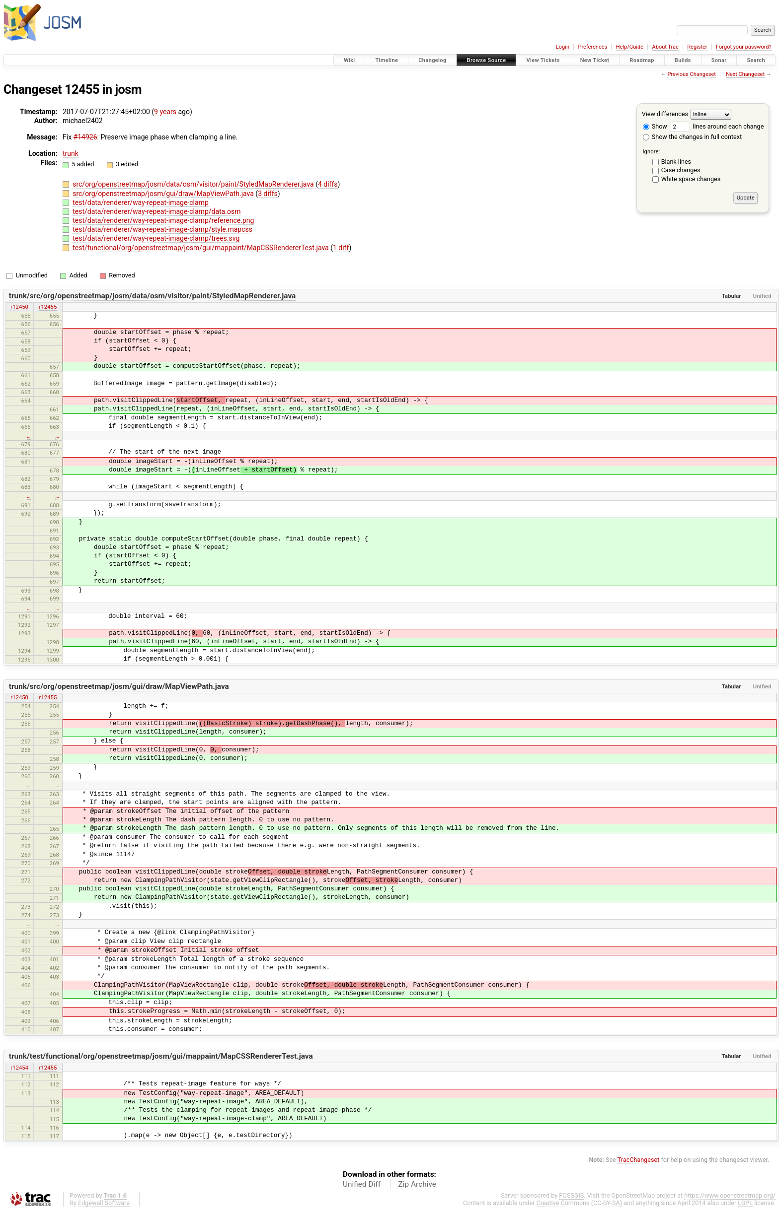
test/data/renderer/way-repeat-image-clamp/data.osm (156, 211)
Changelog (432, 60)
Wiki (349, 60)
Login (562, 47)
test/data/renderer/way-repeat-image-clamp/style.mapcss (162, 229)
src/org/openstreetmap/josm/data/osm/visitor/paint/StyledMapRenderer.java (194, 184)
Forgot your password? (744, 47)
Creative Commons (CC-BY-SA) (580, 1203)
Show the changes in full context (692, 136)
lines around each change (717, 126)
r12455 (48, 306)
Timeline (386, 60)
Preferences (592, 47)
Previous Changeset (691, 74)
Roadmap (641, 60)
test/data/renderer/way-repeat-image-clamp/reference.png (163, 220)
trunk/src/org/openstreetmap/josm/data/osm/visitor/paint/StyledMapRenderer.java (152, 295)
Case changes (681, 170)
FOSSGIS (571, 1195)
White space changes (691, 179)
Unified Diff (362, 1184)
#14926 (85, 137)
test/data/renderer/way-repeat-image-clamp (141, 202)
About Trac (665, 47)
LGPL (745, 1203)
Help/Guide (629, 47)
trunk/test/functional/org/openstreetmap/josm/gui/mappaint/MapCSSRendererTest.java (161, 1056)
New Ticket (595, 60)
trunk (70, 153)
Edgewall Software (104, 1203)
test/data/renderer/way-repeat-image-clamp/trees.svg (156, 238)
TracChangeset (639, 1159)
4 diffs (328, 184)
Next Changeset (745, 74)
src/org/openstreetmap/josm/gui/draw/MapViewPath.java (164, 194)
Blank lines (676, 161)
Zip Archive (417, 1184)
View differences (665, 114)
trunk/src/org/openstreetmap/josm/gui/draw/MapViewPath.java (119, 686)
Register (697, 47)
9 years (165, 112)
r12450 (19, 306)
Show (655, 126)
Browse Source (486, 60)
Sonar (719, 60)
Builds (683, 60)
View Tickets (542, 60)
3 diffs (268, 194)
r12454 (19, 1067)
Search (756, 60)
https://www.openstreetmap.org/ (730, 1195)
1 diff (341, 248)
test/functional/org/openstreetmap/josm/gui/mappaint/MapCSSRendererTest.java (201, 248)
